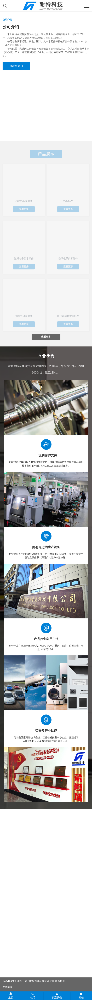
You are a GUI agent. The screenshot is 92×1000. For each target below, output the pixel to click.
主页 (10, 995)
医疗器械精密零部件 (68, 316)
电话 (32, 995)
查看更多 (16, 66)
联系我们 (57, 995)
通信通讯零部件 (23, 316)
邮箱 (81, 996)
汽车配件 (68, 201)
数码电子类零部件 (23, 259)
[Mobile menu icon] (86, 5)
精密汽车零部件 (23, 201)
